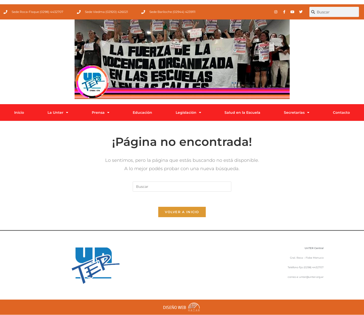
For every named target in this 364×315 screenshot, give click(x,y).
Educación (142, 112)
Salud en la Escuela (242, 112)
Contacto (341, 112)
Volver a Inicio (182, 212)
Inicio (19, 112)
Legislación (188, 112)
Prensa (100, 112)
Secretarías (296, 112)
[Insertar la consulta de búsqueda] (182, 187)
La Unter (58, 112)
